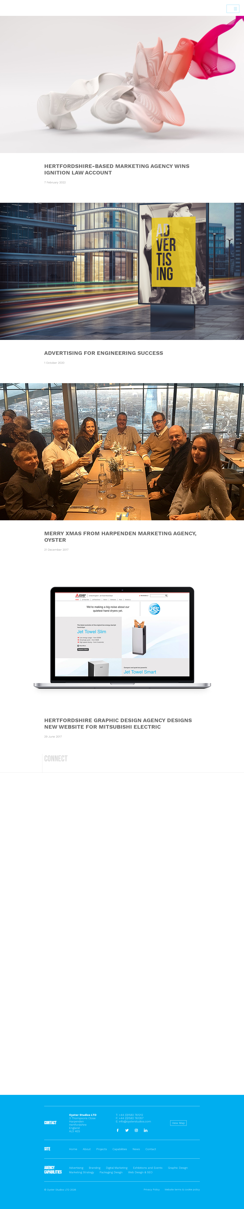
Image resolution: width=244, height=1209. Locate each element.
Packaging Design (111, 1172)
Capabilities (120, 1149)
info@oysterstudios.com (135, 1121)
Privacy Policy (152, 1189)
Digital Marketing (116, 1167)
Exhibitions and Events (147, 1167)
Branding (94, 1167)
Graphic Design (178, 1167)
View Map (178, 1123)
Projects (101, 1149)
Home (73, 1149)
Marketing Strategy (81, 1172)
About (87, 1149)
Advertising (76, 1167)
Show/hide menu (235, 8)
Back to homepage (6, 24)
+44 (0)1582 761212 (131, 1114)
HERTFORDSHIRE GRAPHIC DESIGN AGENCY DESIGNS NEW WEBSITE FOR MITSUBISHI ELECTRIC (118, 723)
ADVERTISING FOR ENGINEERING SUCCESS (103, 353)
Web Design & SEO (140, 1172)
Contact (150, 1149)
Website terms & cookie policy (182, 1189)
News (136, 1149)
